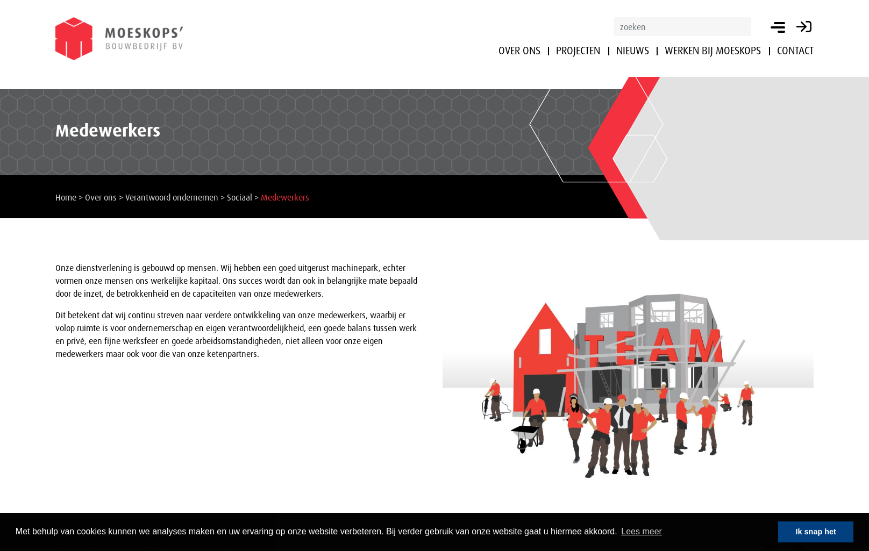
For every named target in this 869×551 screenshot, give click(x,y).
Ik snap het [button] (816, 531)
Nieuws (632, 50)
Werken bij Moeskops (713, 50)
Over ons (519, 50)
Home (65, 197)
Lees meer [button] (641, 531)
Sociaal (239, 197)
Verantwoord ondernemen (171, 197)
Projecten (578, 50)
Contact (795, 50)
